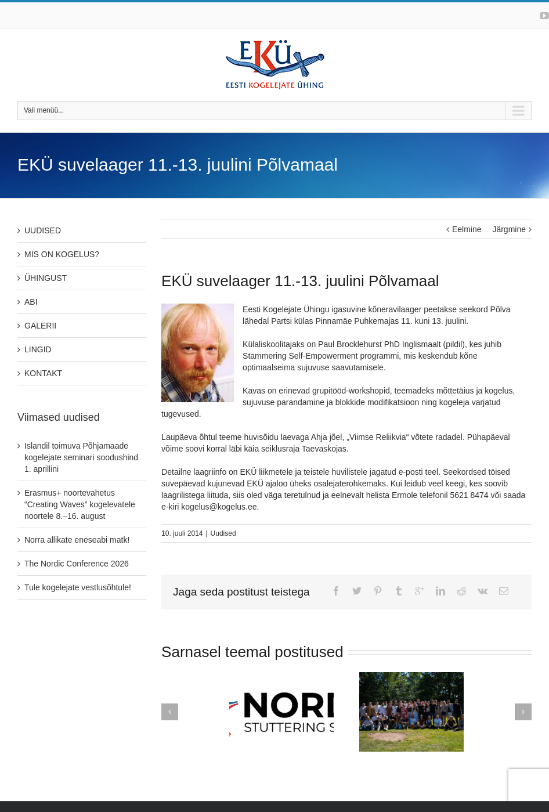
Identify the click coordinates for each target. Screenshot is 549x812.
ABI (31, 301)
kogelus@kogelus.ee (219, 506)
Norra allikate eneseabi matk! (76, 539)
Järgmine (509, 229)
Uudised (223, 533)
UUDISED (42, 230)
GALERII (40, 325)
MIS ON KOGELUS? (61, 254)
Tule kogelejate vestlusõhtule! (77, 587)
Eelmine (467, 229)
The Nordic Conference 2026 (76, 563)
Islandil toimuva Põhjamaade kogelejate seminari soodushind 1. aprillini (81, 457)
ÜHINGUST (45, 278)
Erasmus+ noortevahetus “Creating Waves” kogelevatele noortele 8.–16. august (79, 504)
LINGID (38, 349)
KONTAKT (43, 373)
